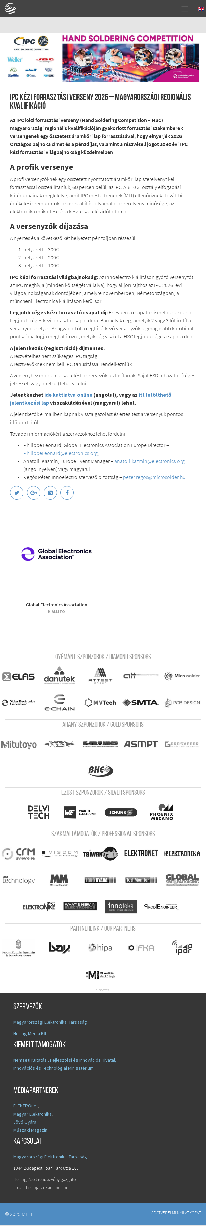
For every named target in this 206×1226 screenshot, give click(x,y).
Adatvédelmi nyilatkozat (176, 1214)
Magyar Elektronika (32, 1115)
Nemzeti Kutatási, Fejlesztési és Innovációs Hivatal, (64, 1061)
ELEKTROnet (25, 1107)
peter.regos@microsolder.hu (154, 477)
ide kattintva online (68, 394)
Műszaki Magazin (30, 1131)
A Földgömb (13, 8)
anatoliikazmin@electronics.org (149, 461)
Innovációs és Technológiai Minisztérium (53, 1069)
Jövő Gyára (24, 1123)
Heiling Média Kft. (30, 1035)
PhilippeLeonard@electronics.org (60, 453)
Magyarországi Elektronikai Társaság (50, 1023)
